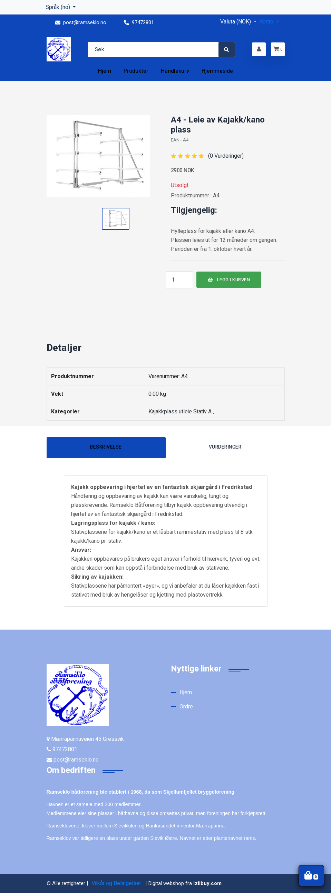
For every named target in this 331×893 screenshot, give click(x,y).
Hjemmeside (217, 71)
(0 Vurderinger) (226, 156)
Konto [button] (267, 22)
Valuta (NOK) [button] (236, 22)
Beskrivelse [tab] (106, 447)
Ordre (186, 707)
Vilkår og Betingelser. (116, 883)
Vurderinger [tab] (225, 447)
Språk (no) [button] (58, 7)
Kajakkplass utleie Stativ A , (181, 412)
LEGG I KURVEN (229, 279)
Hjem (185, 692)
